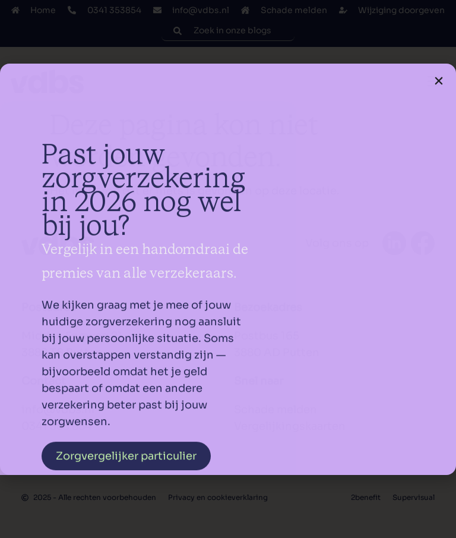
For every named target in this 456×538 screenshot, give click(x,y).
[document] (228, 269)
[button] (438, 80)
